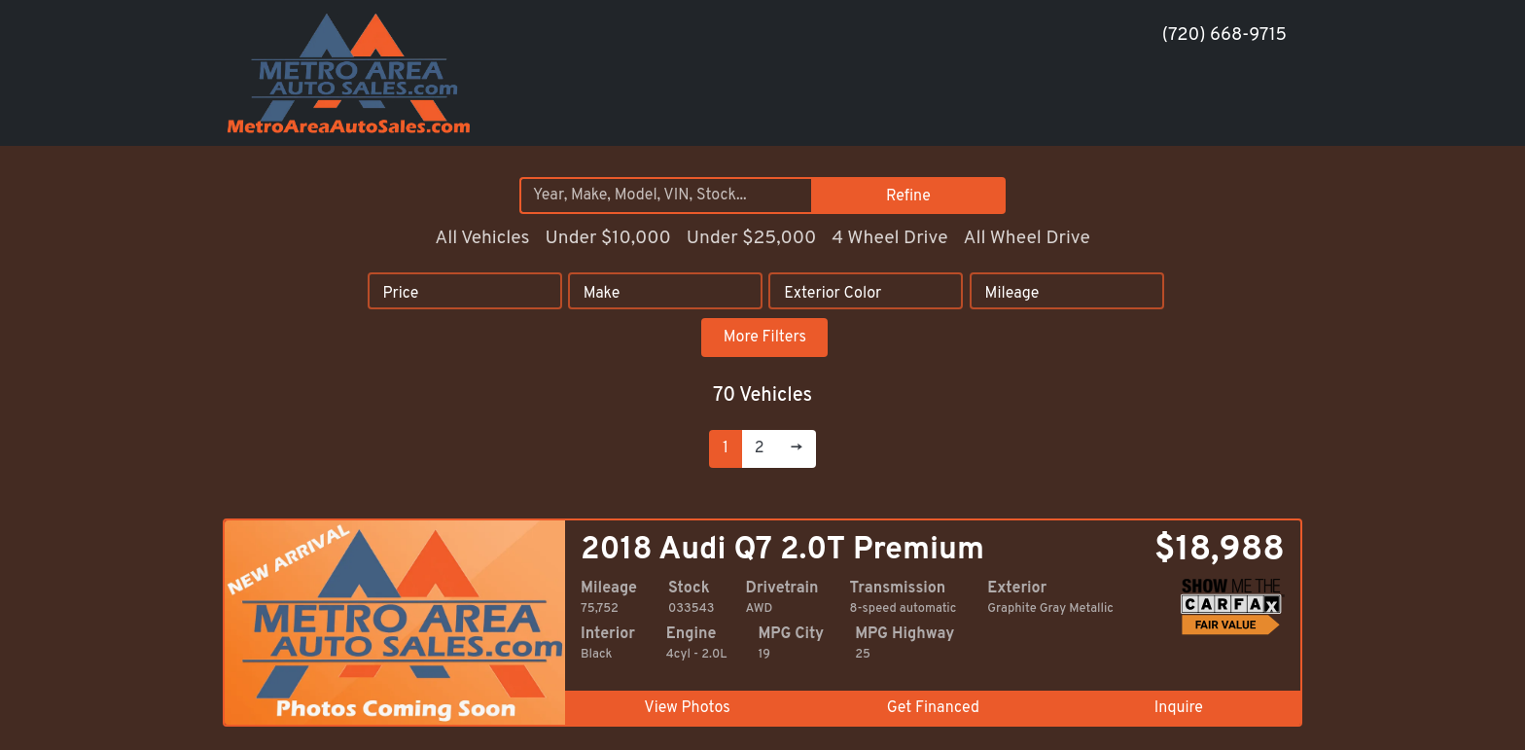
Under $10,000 (607, 238)
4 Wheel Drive (889, 238)
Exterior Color (832, 294)
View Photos (686, 708)
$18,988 (1219, 550)
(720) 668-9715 (1224, 35)
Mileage (1012, 294)
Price (400, 294)
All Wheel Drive (1026, 238)
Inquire (1178, 708)
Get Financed (933, 708)
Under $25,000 (752, 238)
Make (602, 294)
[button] (1144, 109)
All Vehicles (482, 238)
